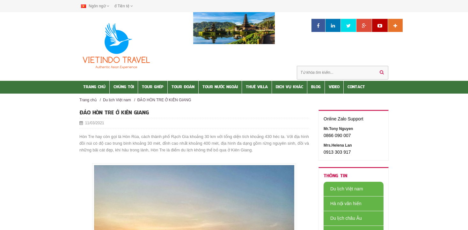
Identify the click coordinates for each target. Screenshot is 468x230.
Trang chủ (88, 100)
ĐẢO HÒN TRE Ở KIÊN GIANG (164, 100)
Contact (356, 87)
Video (334, 87)
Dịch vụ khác (289, 87)
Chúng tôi (123, 87)
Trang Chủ (94, 87)
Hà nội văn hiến (343, 203)
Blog (316, 87)
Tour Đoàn (183, 87)
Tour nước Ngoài (220, 87)
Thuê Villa (257, 87)
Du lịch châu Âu (343, 218)
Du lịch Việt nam (117, 100)
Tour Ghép (153, 87)
